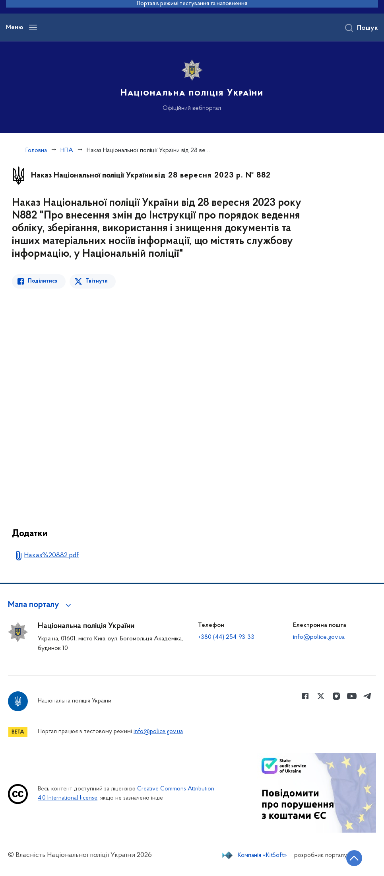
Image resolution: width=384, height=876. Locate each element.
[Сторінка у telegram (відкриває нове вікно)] (367, 696)
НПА (66, 150)
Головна (36, 150)
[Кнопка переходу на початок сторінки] (354, 858)
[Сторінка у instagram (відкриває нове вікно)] (336, 696)
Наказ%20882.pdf (51, 555)
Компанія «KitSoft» (262, 855)
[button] (41, 605)
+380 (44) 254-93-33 (226, 637)
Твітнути (96, 281)
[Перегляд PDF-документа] (161, 401)
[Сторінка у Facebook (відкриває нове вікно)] (305, 696)
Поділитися (43, 281)
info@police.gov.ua (319, 637)
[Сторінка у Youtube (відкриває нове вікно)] (352, 696)
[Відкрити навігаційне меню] (33, 27)
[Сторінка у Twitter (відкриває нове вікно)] (321, 696)
